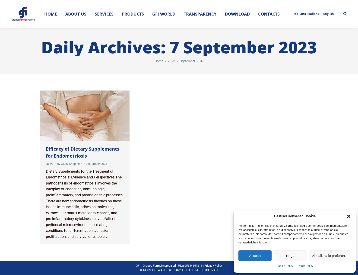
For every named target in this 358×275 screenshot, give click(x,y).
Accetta (255, 256)
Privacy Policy (304, 266)
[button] (348, 216)
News (50, 163)
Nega (290, 256)
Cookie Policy (284, 266)
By (68, 163)
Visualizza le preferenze (330, 256)
